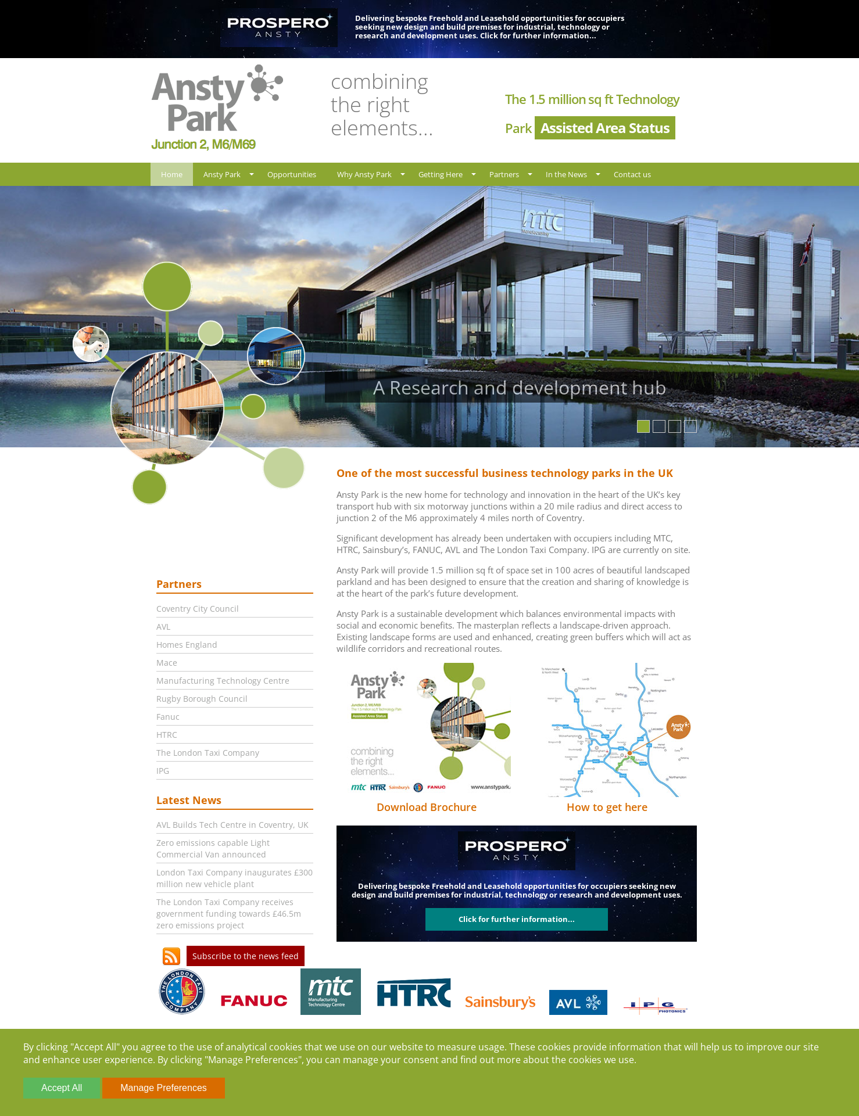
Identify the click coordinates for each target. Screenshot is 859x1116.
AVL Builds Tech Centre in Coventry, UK (232, 824)
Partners (504, 174)
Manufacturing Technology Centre (222, 680)
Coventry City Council (197, 608)
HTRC (166, 734)
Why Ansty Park (364, 174)
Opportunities (291, 174)
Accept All (61, 1088)
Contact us (632, 174)
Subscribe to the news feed (245, 955)
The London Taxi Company (207, 752)
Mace (166, 662)
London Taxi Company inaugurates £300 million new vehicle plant (234, 878)
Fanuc (168, 716)
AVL (163, 626)
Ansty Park (222, 174)
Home (171, 174)
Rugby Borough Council (202, 698)
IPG (162, 770)
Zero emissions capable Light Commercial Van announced (213, 848)
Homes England (186, 644)
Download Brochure (427, 807)
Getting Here (440, 174)
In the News (566, 174)
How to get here (607, 807)
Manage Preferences (163, 1088)
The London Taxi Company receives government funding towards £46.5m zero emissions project (228, 913)
